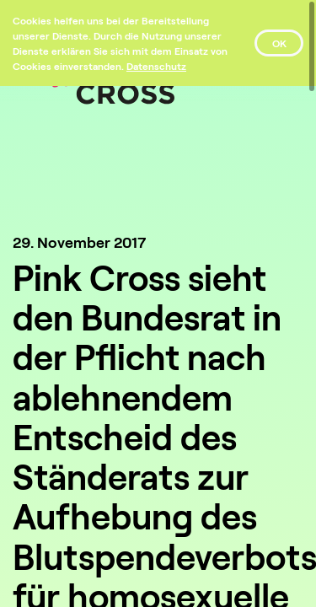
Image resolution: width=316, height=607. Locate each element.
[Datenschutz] (156, 66)
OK (279, 43)
